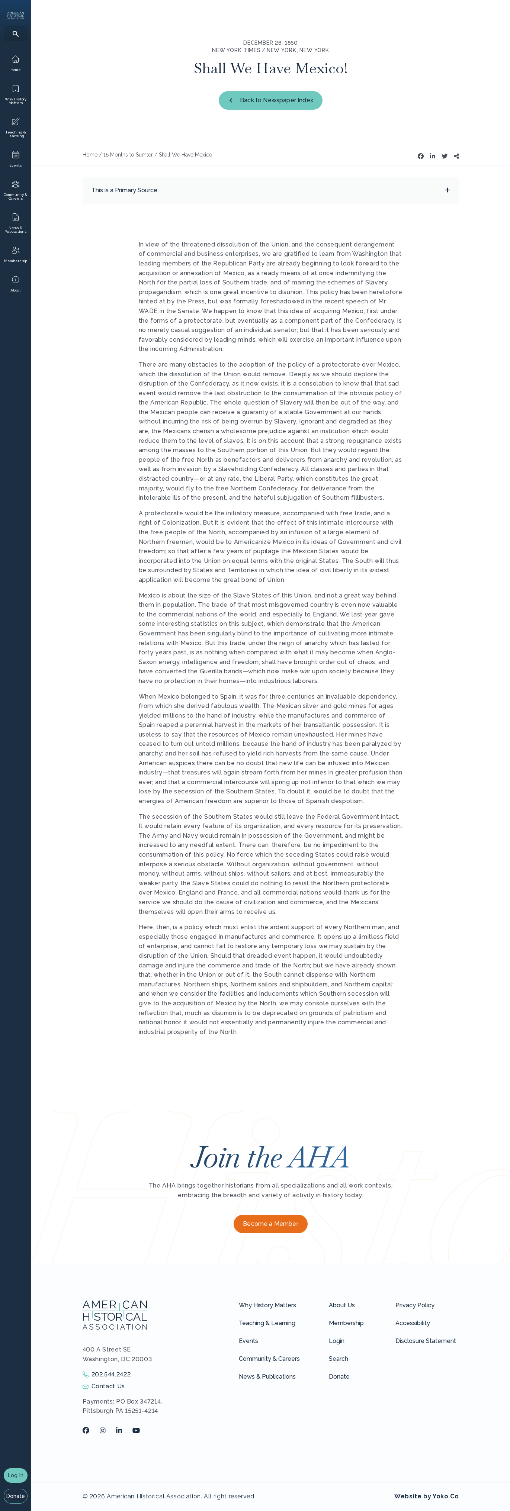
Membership (346, 1323)
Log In (15, 1475)
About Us (342, 1305)
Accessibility (412, 1323)
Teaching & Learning (267, 1323)
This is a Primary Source (124, 190)
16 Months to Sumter (128, 155)
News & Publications (267, 1376)
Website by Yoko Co (426, 1496)
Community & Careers (269, 1358)
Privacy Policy (414, 1305)
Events (248, 1340)
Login (336, 1340)
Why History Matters (267, 1305)
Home (90, 155)
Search (338, 1358)
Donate (15, 1496)
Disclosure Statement (425, 1340)
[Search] (16, 33)
